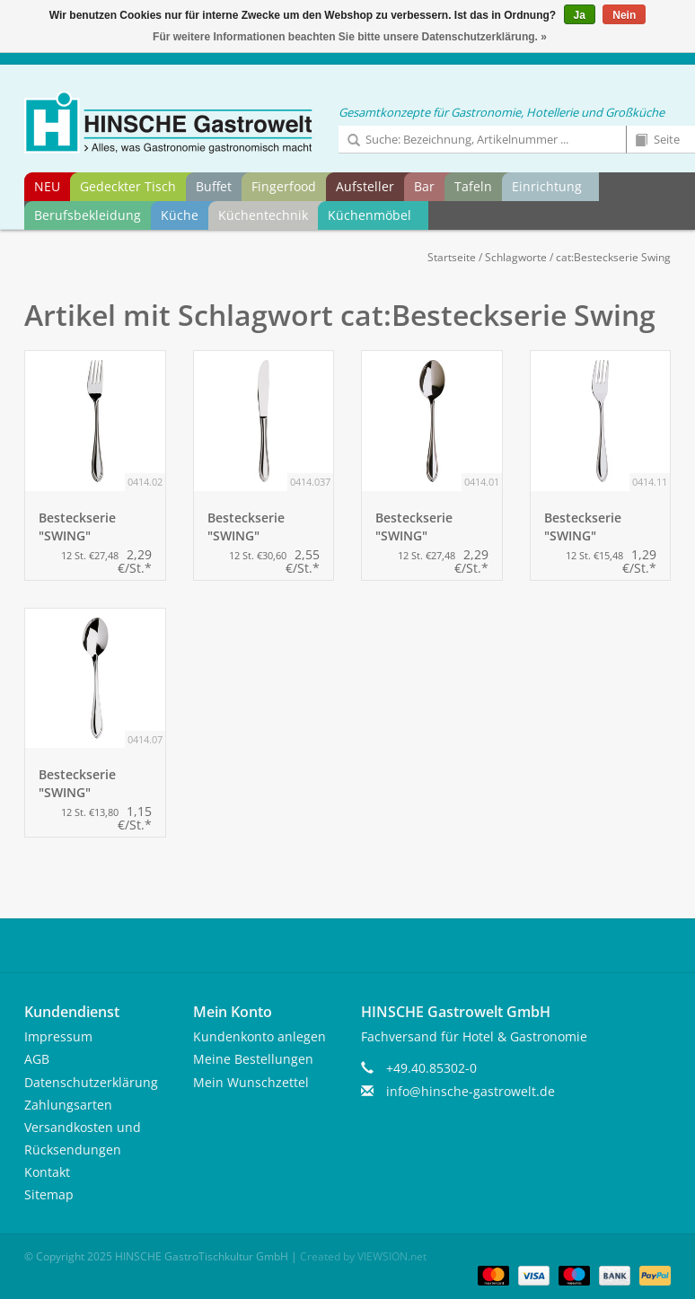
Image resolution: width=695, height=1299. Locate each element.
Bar (424, 186)
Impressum (58, 1036)
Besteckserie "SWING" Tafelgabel (77, 527)
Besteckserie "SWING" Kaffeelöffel (77, 784)
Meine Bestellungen (253, 1058)
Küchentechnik (263, 215)
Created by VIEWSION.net (363, 1256)
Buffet (214, 186)
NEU (47, 186)
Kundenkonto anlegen (259, 1036)
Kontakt (47, 1172)
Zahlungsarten (68, 1104)
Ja (579, 15)
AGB (36, 1058)
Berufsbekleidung (87, 215)
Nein (624, 15)
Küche (179, 215)
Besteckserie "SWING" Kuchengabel (583, 527)
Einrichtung (547, 186)
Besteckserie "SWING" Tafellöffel (414, 527)
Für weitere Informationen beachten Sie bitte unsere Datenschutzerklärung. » (350, 37)
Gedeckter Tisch (128, 186)
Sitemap (49, 1194)
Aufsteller (365, 186)
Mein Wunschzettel (251, 1082)
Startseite (451, 257)
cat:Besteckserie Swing (613, 257)
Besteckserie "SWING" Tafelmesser (246, 527)
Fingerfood (283, 186)
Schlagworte (516, 257)
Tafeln (473, 186)
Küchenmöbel (369, 215)
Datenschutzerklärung (91, 1082)
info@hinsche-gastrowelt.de (470, 1091)
